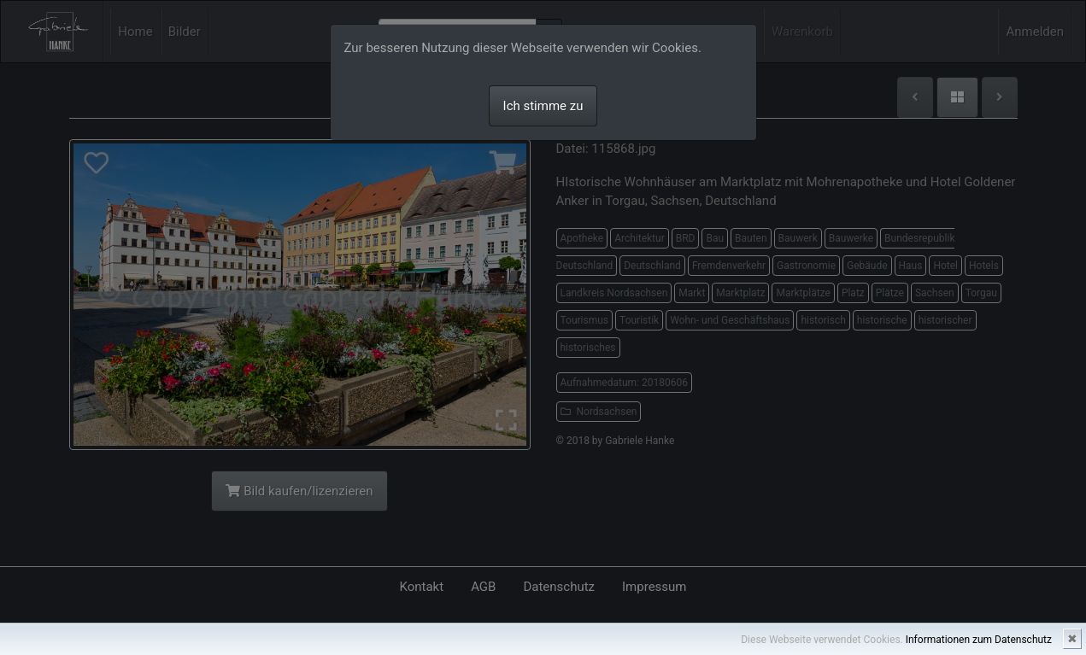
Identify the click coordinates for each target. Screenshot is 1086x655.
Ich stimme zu (543, 106)
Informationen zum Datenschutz (979, 640)
